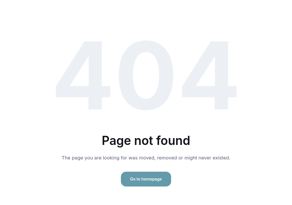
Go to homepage (146, 179)
